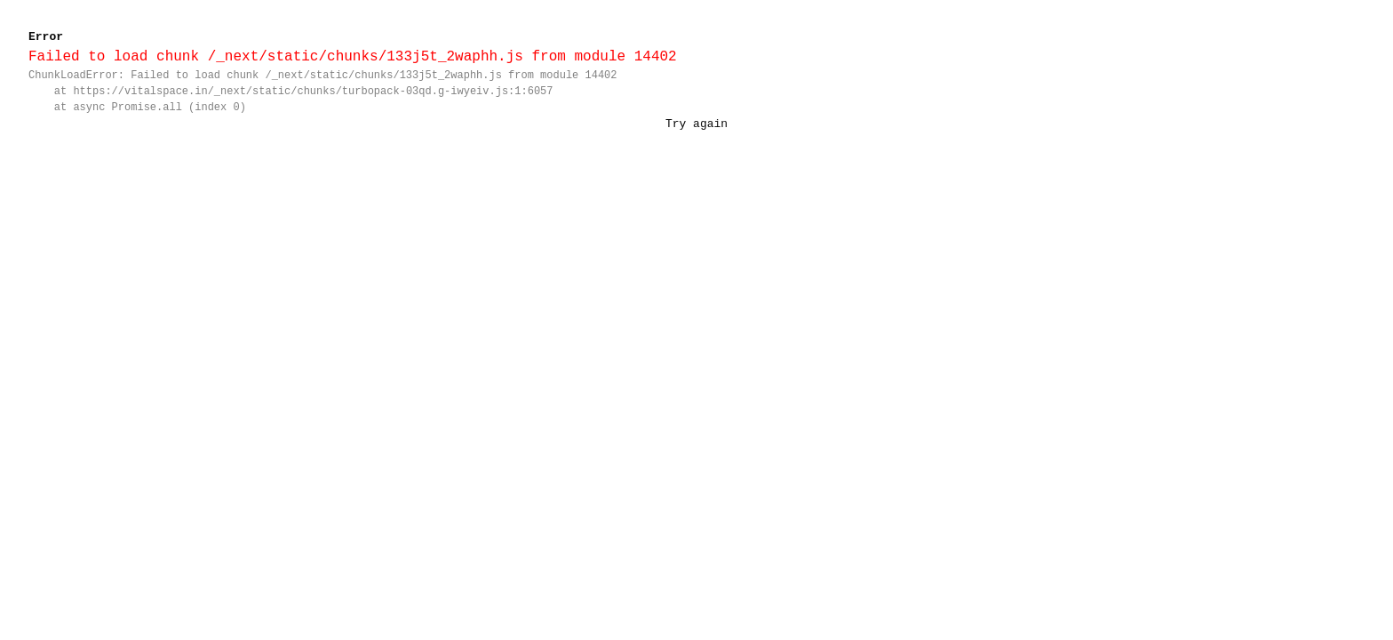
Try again (696, 124)
